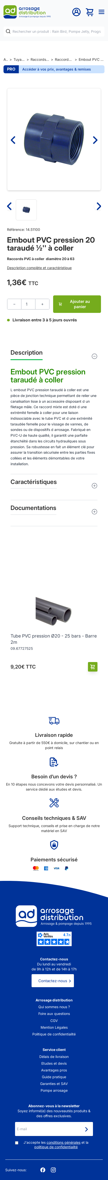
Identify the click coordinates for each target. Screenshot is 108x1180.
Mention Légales (54, 1027)
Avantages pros (54, 1070)
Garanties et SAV (54, 1083)
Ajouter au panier (74, 304)
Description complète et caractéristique (39, 268)
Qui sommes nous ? (54, 1007)
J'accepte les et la (56, 1144)
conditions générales (63, 1142)
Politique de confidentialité (54, 1034)
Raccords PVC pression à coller (64, 59)
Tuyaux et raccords (19, 59)
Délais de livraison (54, 1056)
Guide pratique (54, 1077)
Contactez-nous (52, 980)
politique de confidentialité (56, 1147)
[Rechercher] (8, 31)
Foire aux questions (54, 1013)
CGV (54, 1020)
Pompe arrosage (54, 1090)
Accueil (6, 59)
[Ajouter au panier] (93, 667)
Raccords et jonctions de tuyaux (40, 59)
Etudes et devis (54, 1063)
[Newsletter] (86, 1129)
